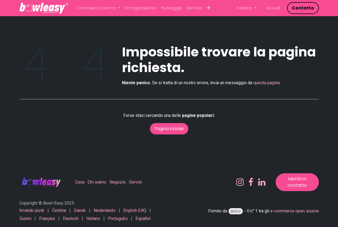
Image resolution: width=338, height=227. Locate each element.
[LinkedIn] (262, 182)
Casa (79, 182)
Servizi (135, 182)
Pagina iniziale (169, 129)
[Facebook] (250, 182)
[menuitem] (98, 8)
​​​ (303, 8)
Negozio (118, 182)
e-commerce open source (294, 211)
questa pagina (266, 82)
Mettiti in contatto (297, 182)
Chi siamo (97, 182)
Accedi (273, 8)
